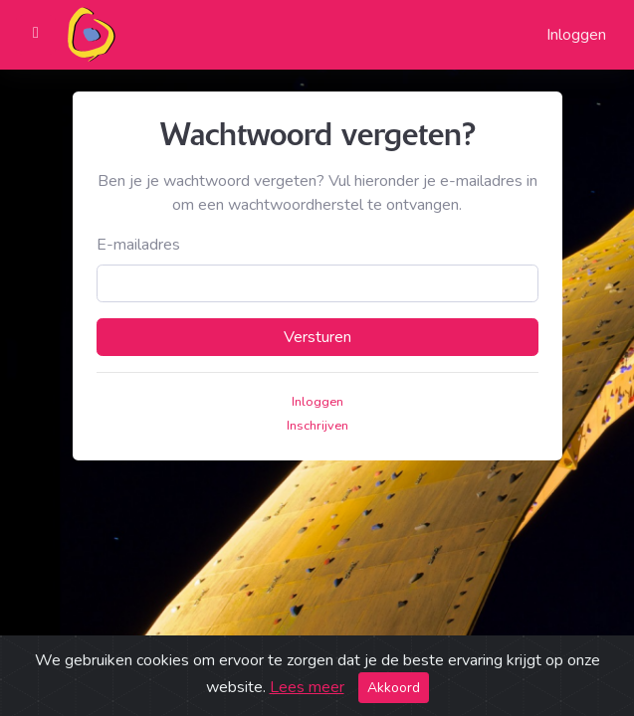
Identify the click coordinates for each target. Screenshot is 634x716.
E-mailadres (138, 245)
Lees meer (307, 687)
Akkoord (393, 687)
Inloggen (576, 35)
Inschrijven (317, 426)
